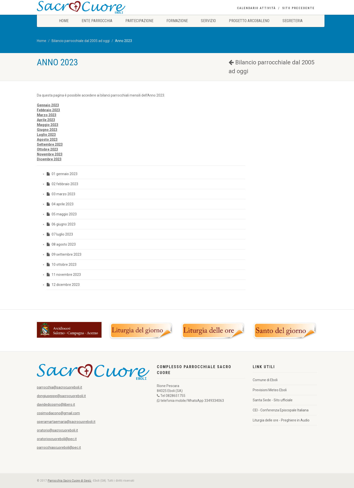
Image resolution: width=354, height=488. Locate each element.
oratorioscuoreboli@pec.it (57, 439)
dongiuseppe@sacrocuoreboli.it (61, 396)
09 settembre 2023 (64, 254)
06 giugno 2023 (61, 224)
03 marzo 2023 (61, 194)
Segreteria (292, 20)
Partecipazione (139, 20)
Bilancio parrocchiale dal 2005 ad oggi (81, 41)
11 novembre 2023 (64, 275)
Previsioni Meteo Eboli (270, 390)
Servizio (208, 20)
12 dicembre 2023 (63, 285)
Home (64, 20)
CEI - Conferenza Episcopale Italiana (281, 410)
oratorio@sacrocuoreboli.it (57, 430)
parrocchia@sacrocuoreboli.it (59, 387)
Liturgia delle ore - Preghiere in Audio (281, 420)
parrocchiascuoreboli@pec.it (59, 447)
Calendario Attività (256, 8)
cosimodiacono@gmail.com (58, 413)
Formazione (177, 20)
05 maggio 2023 (62, 214)
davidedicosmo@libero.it (56, 404)
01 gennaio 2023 (62, 174)
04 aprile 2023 (60, 204)
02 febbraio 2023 (62, 184)
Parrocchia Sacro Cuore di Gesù (70, 480)
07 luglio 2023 (60, 234)
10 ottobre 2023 (61, 264)
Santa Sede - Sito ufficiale (273, 400)
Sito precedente (298, 8)
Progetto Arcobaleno (249, 20)
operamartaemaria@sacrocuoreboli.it (66, 422)
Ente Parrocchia (97, 20)
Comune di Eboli (265, 380)
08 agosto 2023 (61, 244)
